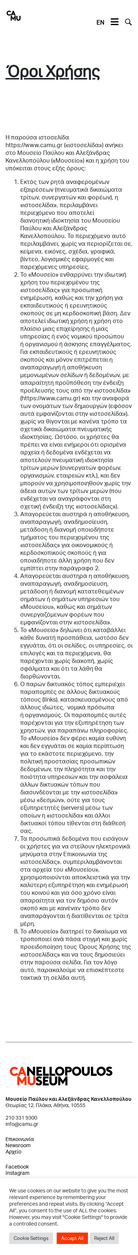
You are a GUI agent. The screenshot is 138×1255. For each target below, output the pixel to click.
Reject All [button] (104, 1238)
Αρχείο (13, 1151)
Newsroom (18, 1145)
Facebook (17, 1166)
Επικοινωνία (20, 1139)
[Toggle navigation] (114, 22)
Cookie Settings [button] (31, 1238)
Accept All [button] (72, 1238)
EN (100, 22)
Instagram (17, 1173)
